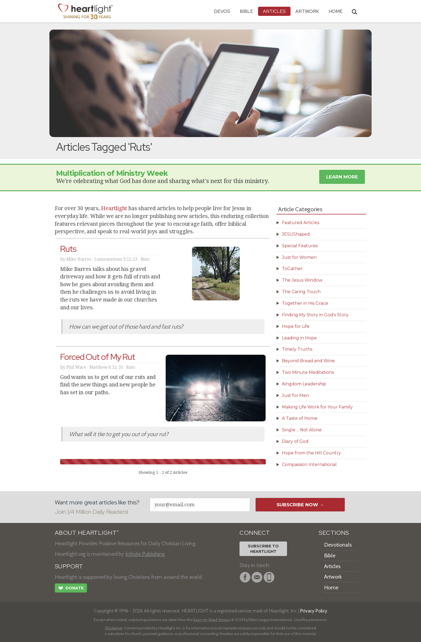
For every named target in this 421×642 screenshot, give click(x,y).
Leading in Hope (299, 337)
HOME (336, 11)
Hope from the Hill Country (311, 453)
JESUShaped (296, 234)
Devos (222, 11)
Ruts (68, 248)
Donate (71, 589)
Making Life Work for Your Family (317, 407)
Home (331, 587)
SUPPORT (69, 566)
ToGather (292, 268)
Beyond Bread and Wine (308, 360)
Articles (274, 11)
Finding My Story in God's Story (315, 314)
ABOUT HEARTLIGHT (87, 533)
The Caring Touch (301, 291)
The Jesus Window (302, 280)
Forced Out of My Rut (97, 357)
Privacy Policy (313, 611)
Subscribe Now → (300, 504)
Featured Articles (300, 222)
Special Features (300, 245)
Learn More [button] (342, 177)
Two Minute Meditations (308, 372)
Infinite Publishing (145, 554)
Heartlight (114, 208)
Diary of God (295, 441)
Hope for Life (296, 326)
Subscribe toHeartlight (263, 549)
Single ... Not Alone (302, 429)
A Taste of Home (299, 418)
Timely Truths (297, 349)
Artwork (307, 11)
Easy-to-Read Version (212, 619)
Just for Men (295, 395)
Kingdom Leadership (304, 383)
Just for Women (299, 257)
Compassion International (309, 464)
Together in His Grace (305, 303)
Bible (246, 11)
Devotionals (338, 544)
